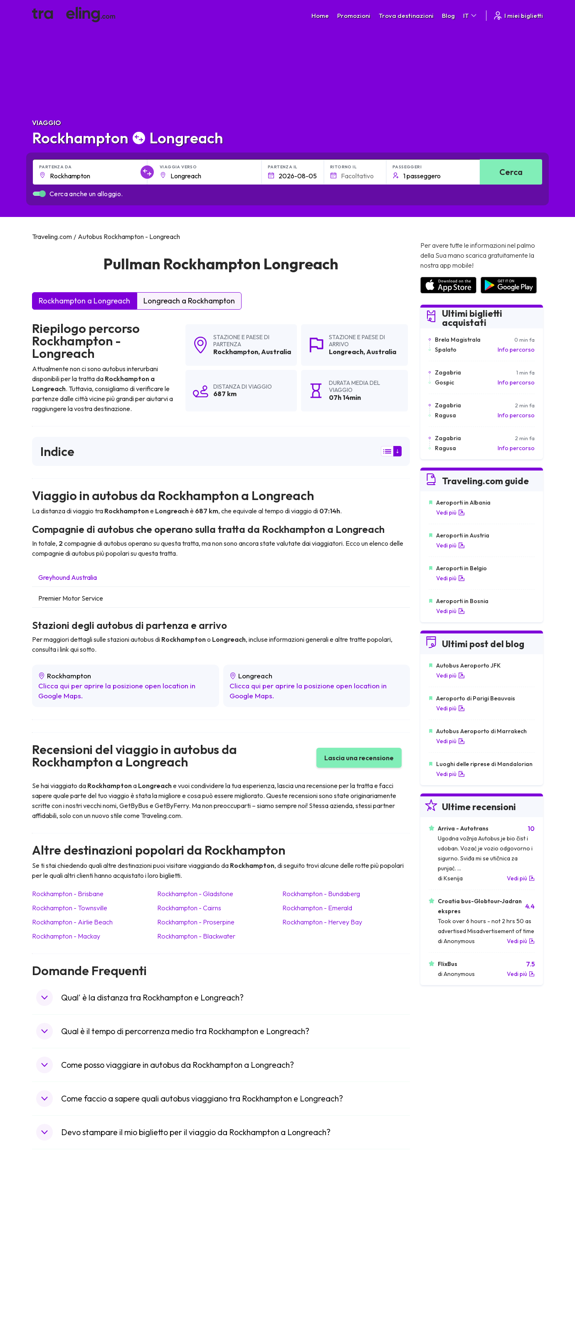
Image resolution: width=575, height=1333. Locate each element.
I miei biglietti (518, 15)
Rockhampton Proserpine (195, 922)
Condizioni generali (317, 1194)
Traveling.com (132, 1294)
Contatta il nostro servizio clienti (96, 1229)
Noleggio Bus (437, 1220)
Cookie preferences (319, 1211)
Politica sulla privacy (318, 1203)
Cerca (511, 172)
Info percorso (516, 349)
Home (320, 16)
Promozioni (353, 16)
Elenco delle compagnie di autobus (465, 1211)
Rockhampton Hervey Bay (322, 922)
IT (470, 16)
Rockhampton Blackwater (196, 936)
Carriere (431, 1194)
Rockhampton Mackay (66, 936)
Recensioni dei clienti (447, 1203)
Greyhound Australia (67, 577)
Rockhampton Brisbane (68, 893)
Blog (448, 16)
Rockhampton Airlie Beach (72, 922)
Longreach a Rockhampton (189, 301)
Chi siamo (178, 1203)
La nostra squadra (189, 1211)
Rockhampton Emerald (317, 908)
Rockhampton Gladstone (195, 893)
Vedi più (450, 512)
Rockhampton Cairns (189, 908)
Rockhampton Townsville (69, 908)
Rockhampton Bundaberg (321, 893)
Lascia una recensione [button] (359, 758)
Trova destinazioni (406, 16)
